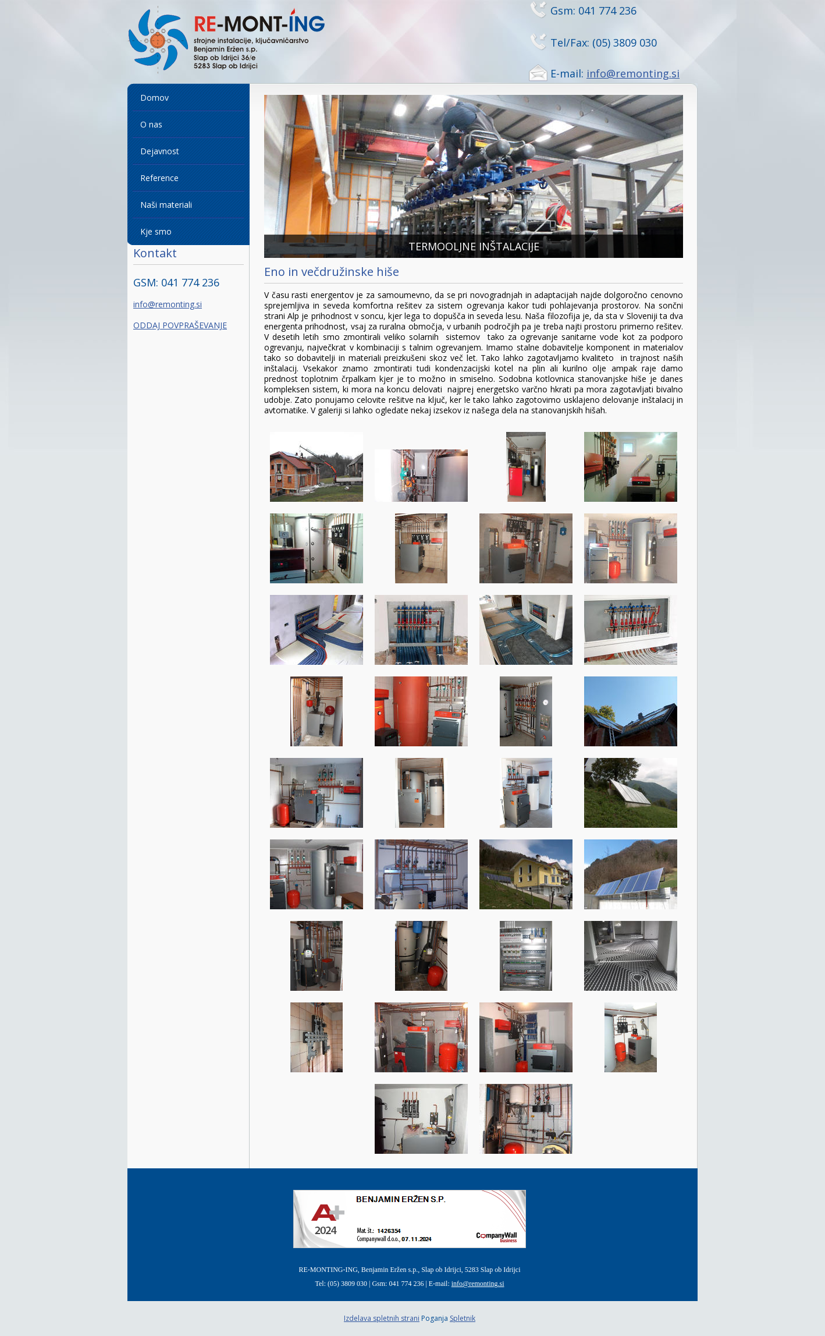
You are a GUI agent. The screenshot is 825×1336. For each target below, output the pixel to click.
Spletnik (462, 1318)
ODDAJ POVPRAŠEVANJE (180, 325)
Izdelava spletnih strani (381, 1318)
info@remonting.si (633, 73)
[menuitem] (188, 97)
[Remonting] (240, 41)
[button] (473, 176)
